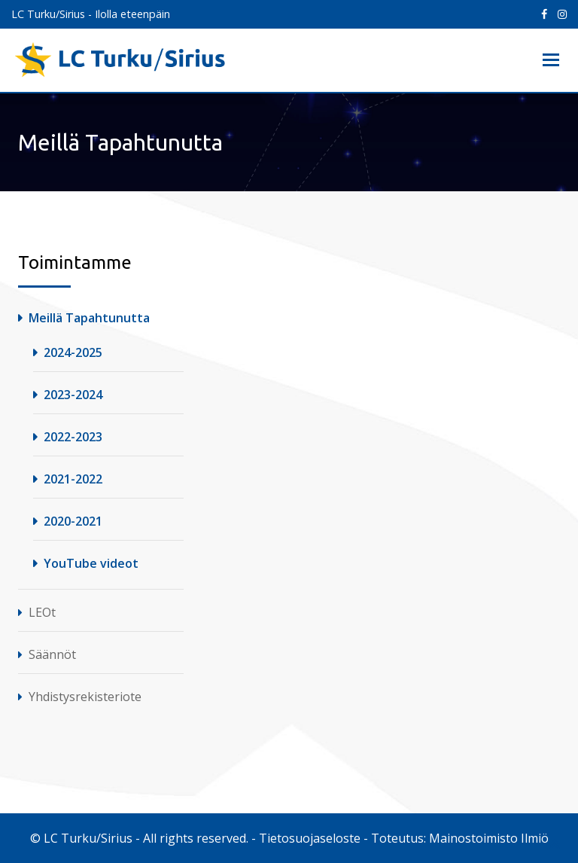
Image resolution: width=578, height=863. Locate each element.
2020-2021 (73, 521)
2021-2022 (73, 479)
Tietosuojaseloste (309, 838)
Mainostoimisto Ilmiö (489, 838)
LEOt (42, 612)
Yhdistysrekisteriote (85, 696)
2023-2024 (73, 394)
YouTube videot (91, 563)
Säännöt (52, 654)
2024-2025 (73, 352)
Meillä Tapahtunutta (89, 318)
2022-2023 (73, 436)
